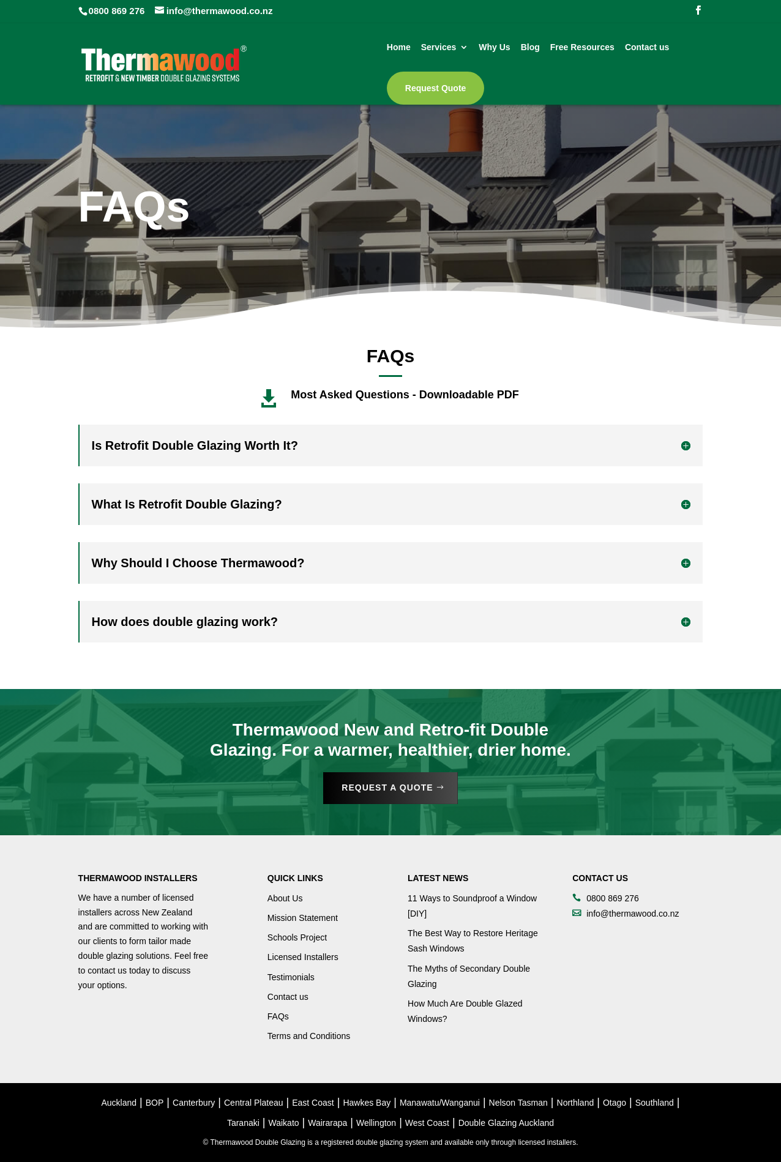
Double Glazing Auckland (506, 1123)
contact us (107, 970)
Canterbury (194, 1103)
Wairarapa (327, 1123)
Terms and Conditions (308, 1036)
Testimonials (291, 977)
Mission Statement (302, 918)
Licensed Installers (302, 957)
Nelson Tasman (518, 1103)
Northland (575, 1103)
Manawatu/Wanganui (440, 1103)
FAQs (278, 1016)
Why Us (494, 47)
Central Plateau (253, 1103)
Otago (614, 1103)
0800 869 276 (117, 11)
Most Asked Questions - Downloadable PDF (404, 395)
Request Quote (435, 88)
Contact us (647, 47)
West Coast (427, 1123)
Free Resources (582, 47)
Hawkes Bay (366, 1103)
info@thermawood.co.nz (632, 913)
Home (399, 47)
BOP (155, 1103)
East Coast (313, 1103)
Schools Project (297, 937)
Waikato (284, 1123)
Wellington (376, 1123)
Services (439, 47)
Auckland (119, 1103)
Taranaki (243, 1123)
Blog (530, 47)
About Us (285, 898)
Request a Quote (387, 787)
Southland (654, 1103)
